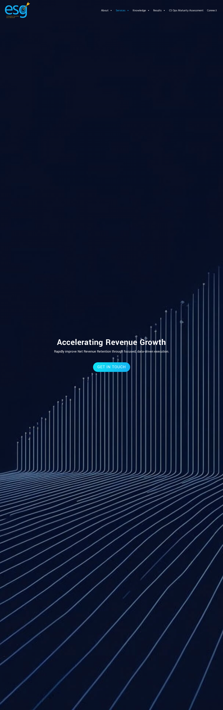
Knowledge (141, 10)
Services (122, 10)
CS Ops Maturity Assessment (186, 10)
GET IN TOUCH (111, 367)
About (106, 10)
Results (159, 10)
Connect (212, 10)
